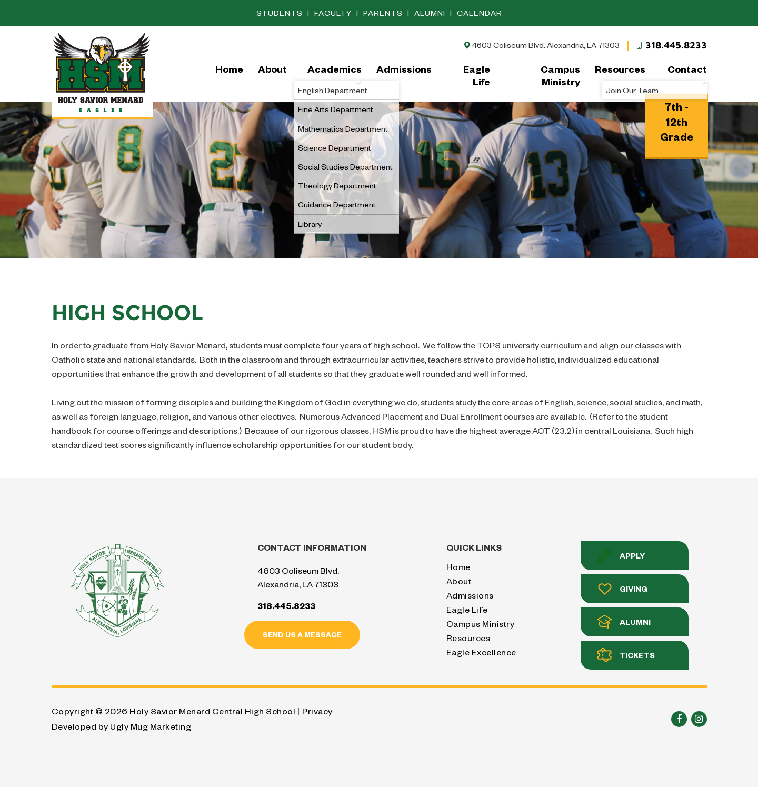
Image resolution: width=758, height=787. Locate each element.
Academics (334, 75)
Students (280, 13)
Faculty (334, 13)
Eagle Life (476, 75)
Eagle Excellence (481, 652)
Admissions (404, 69)
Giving (622, 589)
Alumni (430, 13)
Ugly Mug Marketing (150, 726)
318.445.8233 (671, 45)
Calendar (479, 13)
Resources (620, 69)
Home (229, 69)
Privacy (317, 710)
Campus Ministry (560, 75)
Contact (687, 75)
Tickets (626, 655)
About (272, 69)
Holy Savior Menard (102, 74)
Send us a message (302, 634)
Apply (621, 556)
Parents (384, 13)
